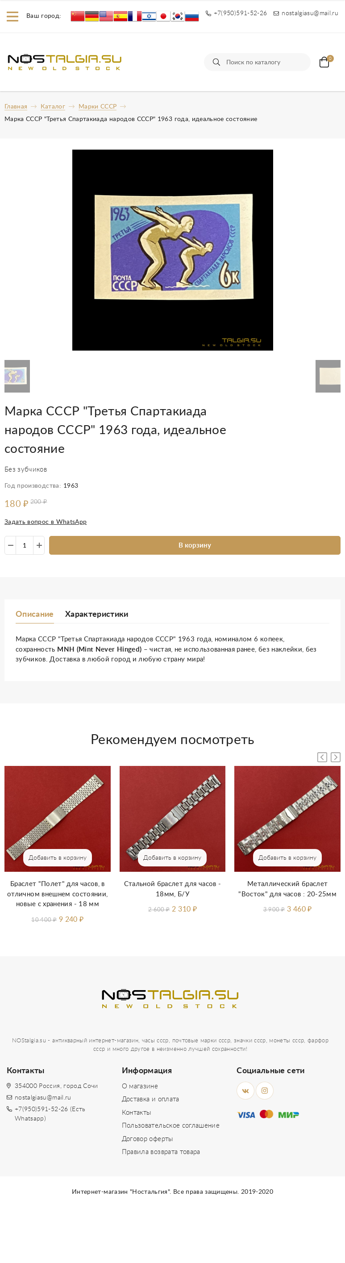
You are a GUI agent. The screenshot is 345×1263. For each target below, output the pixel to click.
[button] (336, 757)
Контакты (136, 1112)
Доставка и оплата (150, 1099)
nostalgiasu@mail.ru (43, 1098)
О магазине (140, 1086)
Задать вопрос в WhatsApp (45, 522)
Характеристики (97, 615)
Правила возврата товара (161, 1152)
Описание (35, 615)
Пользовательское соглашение (171, 1125)
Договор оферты (147, 1139)
